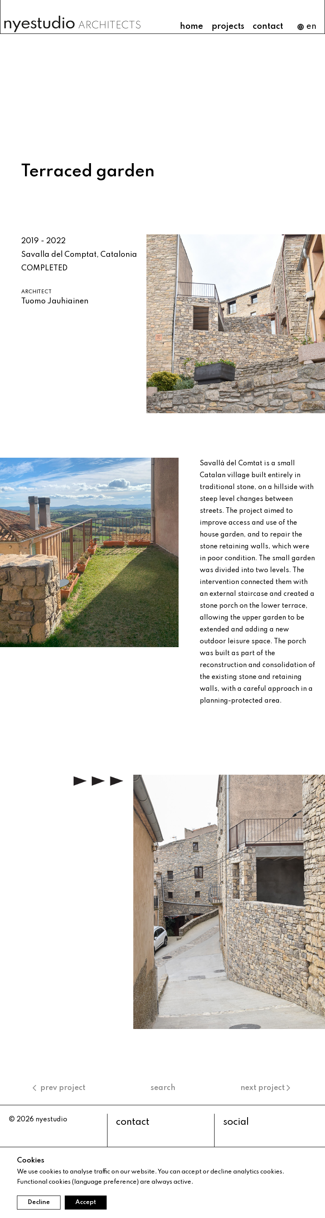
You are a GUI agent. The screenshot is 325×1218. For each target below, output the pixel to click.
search (163, 1088)
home (191, 26)
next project (266, 1088)
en (307, 26)
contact (268, 26)
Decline (39, 1202)
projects (228, 26)
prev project (59, 1088)
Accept (85, 1202)
